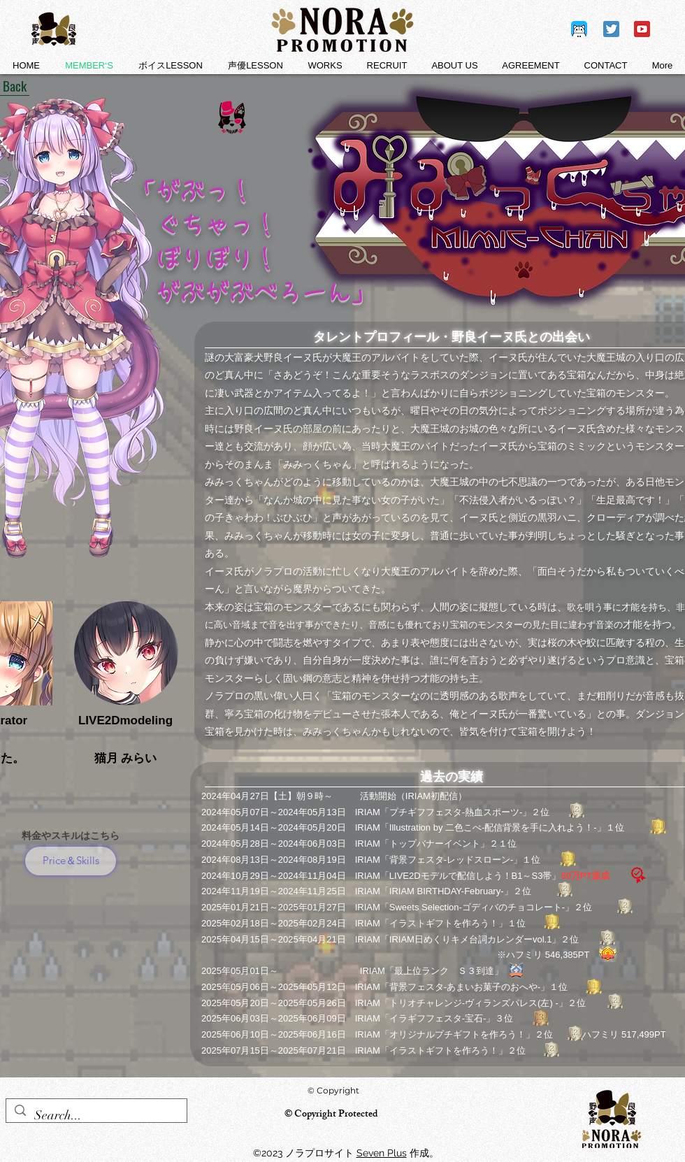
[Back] (14, 85)
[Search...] (95, 1116)
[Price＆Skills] (70, 861)
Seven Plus (381, 1153)
